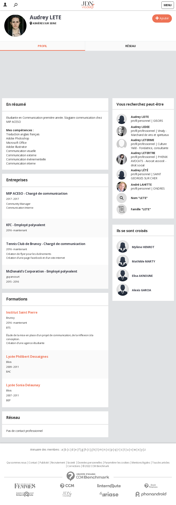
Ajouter (164, 18)
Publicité (44, 462)
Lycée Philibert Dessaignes (27, 356)
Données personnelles (90, 462)
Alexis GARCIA (141, 290)
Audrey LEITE (140, 117)
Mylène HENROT (143, 247)
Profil (42, 46)
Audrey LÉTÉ (139, 170)
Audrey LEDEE (140, 127)
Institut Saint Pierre (21, 312)
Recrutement (58, 462)
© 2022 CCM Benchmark (95, 466)
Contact (33, 462)
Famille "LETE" (141, 209)
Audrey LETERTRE (143, 153)
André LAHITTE (141, 184)
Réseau (130, 46)
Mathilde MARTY (143, 261)
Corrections (73, 466)
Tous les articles (160, 462)
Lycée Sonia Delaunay (23, 385)
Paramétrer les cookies (116, 462)
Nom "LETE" (139, 198)
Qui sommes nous (16, 462)
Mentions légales (141, 462)
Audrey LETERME (142, 140)
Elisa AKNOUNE (142, 276)
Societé (71, 462)
